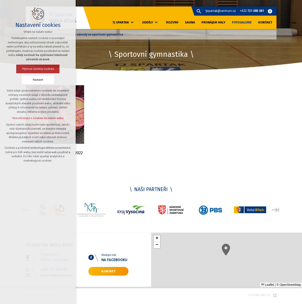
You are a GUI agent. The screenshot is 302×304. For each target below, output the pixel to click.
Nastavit (23, 79)
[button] (231, 253)
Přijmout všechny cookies (23, 68)
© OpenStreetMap (288, 284)
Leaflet (267, 284)
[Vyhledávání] (199, 11)
